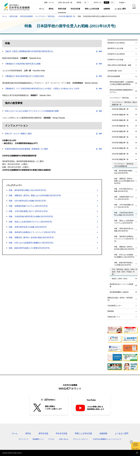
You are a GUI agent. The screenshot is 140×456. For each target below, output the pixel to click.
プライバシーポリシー (81, 439)
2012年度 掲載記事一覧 (120, 154)
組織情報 (107, 9)
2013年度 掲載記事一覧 (120, 148)
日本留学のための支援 (115, 59)
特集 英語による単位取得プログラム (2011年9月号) (30, 222)
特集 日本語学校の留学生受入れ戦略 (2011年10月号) (31, 216)
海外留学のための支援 (115, 48)
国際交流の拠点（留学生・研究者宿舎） (120, 299)
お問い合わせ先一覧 (65, 2)
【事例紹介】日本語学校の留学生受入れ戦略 (23, 64)
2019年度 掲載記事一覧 (120, 115)
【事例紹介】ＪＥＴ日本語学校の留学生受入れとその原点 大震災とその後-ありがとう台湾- (42, 89)
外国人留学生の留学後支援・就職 (119, 65)
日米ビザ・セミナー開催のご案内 (18, 134)
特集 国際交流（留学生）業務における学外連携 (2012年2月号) (35, 195)
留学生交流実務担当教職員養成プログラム (121, 91)
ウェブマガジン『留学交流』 (45, 16)
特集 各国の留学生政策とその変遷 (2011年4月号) (29, 248)
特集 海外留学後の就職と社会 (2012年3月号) (27, 190)
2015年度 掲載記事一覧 (120, 137)
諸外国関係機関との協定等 (119, 292)
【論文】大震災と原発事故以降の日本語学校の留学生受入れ (29, 51)
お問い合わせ (63, 439)
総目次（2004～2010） (120, 278)
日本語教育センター (114, 305)
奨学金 (51, 9)
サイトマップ (23, 439)
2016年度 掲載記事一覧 (120, 131)
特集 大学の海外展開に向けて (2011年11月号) (28, 211)
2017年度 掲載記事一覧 (120, 126)
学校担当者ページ (113, 317)
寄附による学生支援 (92, 9)
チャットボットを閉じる (131, 442)
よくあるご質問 (120, 9)
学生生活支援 (75, 9)
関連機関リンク (38, 439)
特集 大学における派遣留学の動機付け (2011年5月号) (31, 243)
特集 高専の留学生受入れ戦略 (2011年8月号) (28, 227)
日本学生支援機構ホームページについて (107, 439)
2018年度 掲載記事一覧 (120, 120)
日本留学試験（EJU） (115, 71)
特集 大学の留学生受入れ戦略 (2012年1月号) (27, 201)
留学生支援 (62, 9)
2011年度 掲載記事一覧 (67, 16)
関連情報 (110, 311)
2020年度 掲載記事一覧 (120, 109)
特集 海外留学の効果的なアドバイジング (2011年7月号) (32, 232)
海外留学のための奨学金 (116, 43)
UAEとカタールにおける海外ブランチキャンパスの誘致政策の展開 (32, 111)
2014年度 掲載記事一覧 (120, 142)
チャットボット (135, 448)
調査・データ (49, 2)
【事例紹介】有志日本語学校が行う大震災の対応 (24, 76)
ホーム (41, 9)
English (121, 2)
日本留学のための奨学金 (116, 54)
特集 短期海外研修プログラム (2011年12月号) (28, 206)
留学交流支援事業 (26, 16)
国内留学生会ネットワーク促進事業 (121, 285)
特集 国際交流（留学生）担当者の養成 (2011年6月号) (31, 237)
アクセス (51, 439)
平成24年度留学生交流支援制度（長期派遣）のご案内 (26, 149)
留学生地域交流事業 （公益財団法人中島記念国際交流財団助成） (122, 83)
